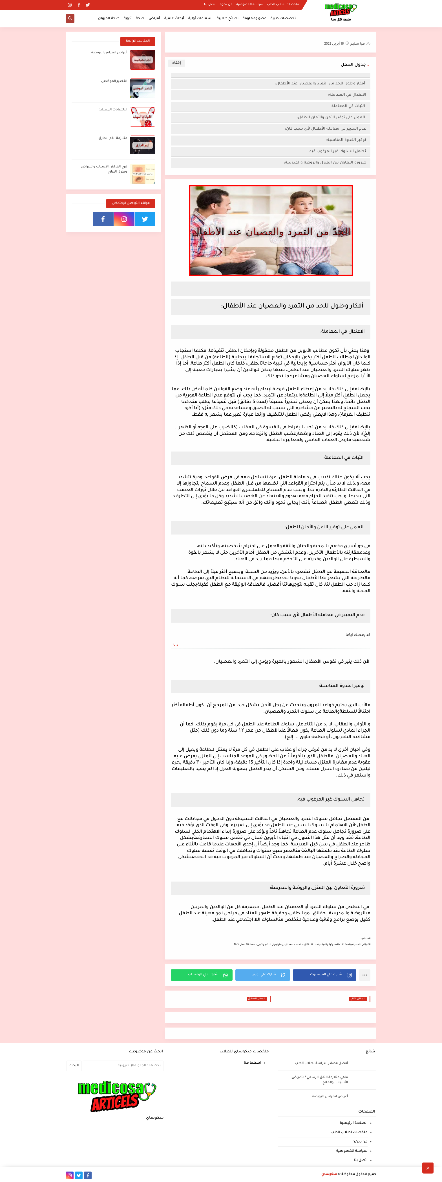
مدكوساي (329, 1174)
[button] (324, 975)
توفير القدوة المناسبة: (346, 140)
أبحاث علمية (174, 19)
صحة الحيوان (109, 19)
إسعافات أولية (200, 19)
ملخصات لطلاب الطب (283, 4)
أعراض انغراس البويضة (109, 53)
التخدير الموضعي (114, 81)
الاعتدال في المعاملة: (347, 95)
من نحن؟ (226, 4)
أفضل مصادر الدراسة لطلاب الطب (321, 1063)
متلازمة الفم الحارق (112, 138)
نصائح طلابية (227, 19)
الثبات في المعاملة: (348, 106)
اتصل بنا (210, 4)
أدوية (128, 19)
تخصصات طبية (283, 19)
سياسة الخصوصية (249, 4)
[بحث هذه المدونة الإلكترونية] (123, 1066)
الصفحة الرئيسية (354, 1123)
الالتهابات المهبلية (113, 110)
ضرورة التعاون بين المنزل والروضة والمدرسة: (325, 163)
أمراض (154, 19)
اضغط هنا (252, 1063)
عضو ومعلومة (254, 19)
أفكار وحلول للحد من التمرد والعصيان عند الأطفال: (320, 84)
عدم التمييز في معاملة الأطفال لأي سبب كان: (325, 129)
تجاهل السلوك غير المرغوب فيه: (337, 151)
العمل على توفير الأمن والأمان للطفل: (331, 117)
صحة (140, 19)
